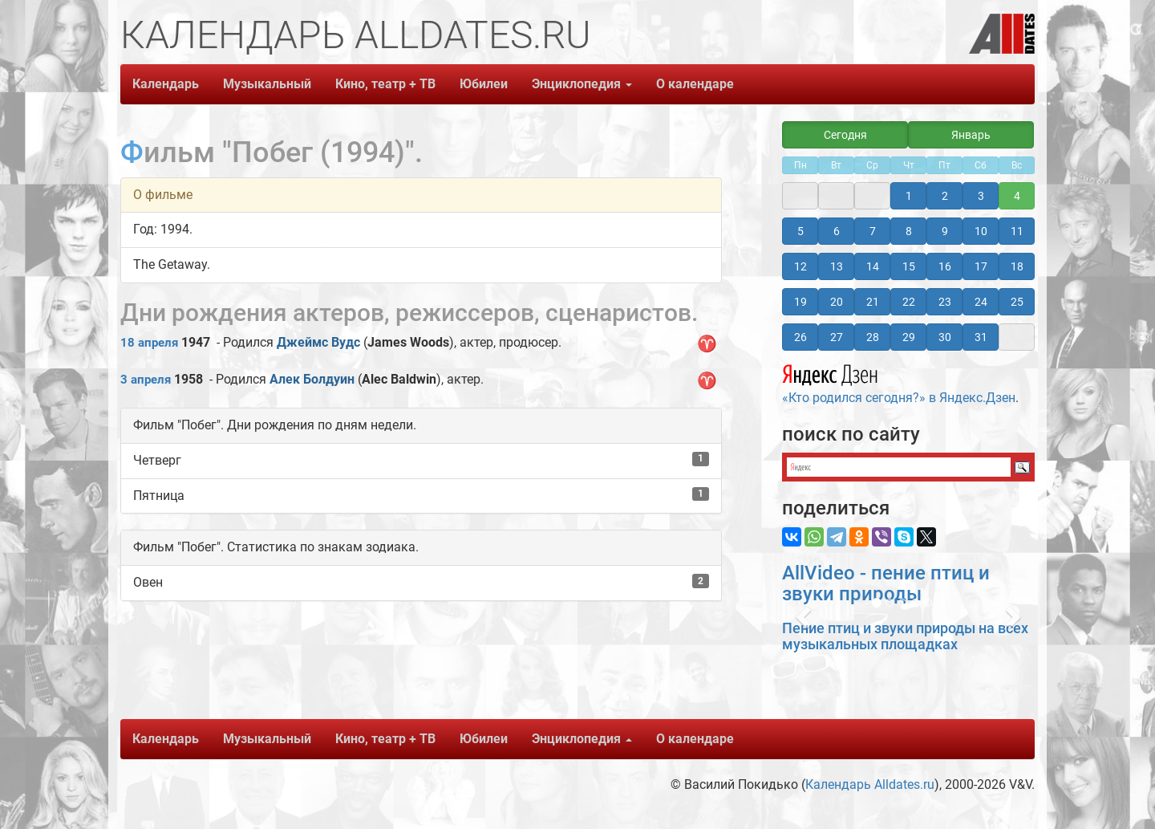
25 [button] (1017, 301)
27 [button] (836, 337)
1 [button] (909, 195)
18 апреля (149, 342)
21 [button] (872, 301)
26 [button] (800, 337)
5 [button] (800, 231)
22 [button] (908, 301)
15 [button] (908, 266)
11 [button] (1017, 231)
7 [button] (872, 231)
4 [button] (1017, 195)
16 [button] (944, 266)
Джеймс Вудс (318, 342)
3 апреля (145, 379)
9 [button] (945, 231)
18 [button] (1017, 266)
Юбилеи (484, 83)
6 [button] (836, 231)
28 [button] (872, 337)
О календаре (695, 83)
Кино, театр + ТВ (385, 83)
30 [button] (944, 337)
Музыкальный (267, 83)
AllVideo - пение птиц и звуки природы (886, 583)
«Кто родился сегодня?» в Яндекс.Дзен (898, 382)
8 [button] (909, 231)
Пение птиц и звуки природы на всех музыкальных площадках (905, 636)
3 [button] (981, 195)
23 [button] (944, 301)
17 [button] (981, 266)
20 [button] (836, 301)
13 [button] (836, 266)
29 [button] (908, 337)
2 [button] (945, 195)
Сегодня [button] (845, 134)
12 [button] (800, 266)
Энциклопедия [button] (582, 83)
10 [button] (981, 231)
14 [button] (872, 266)
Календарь (165, 83)
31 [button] (981, 337)
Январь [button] (971, 134)
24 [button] (981, 301)
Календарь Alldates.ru (869, 784)
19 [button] (800, 301)
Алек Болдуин (312, 379)
